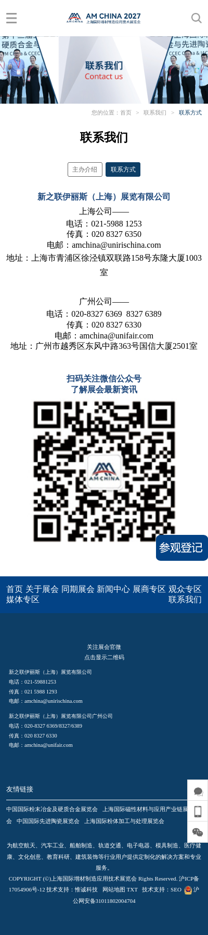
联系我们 (155, 112)
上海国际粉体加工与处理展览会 (124, 821)
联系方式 (190, 112)
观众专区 (185, 589)
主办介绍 (84, 169)
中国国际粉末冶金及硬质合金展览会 (52, 809)
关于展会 (42, 589)
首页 (126, 112)
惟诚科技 (86, 889)
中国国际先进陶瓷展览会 (48, 821)
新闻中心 (113, 589)
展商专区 (149, 589)
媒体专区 (23, 599)
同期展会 (78, 589)
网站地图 (113, 889)
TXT (132, 889)
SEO (176, 889)
